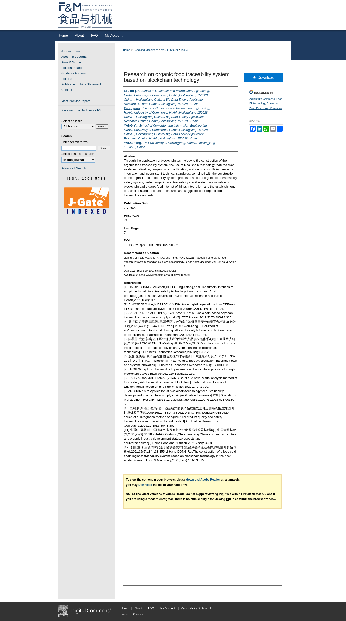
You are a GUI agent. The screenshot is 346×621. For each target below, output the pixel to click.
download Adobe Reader (203, 479)
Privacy (125, 614)
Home (126, 49)
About (138, 608)
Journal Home (71, 51)
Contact (66, 90)
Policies (66, 79)
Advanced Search (73, 168)
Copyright (138, 614)
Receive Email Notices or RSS (82, 110)
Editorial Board (71, 68)
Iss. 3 (184, 49)
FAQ (151, 608)
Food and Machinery (146, 49)
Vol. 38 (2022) (169, 49)
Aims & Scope (71, 62)
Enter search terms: (74, 142)
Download (264, 78)
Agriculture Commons (262, 98)
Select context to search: (78, 154)
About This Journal (74, 56)
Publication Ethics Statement (81, 84)
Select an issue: (72, 121)
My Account (167, 608)
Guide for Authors (73, 73)
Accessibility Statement (196, 608)
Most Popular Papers (75, 101)
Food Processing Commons (265, 108)
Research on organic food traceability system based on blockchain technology (176, 77)
